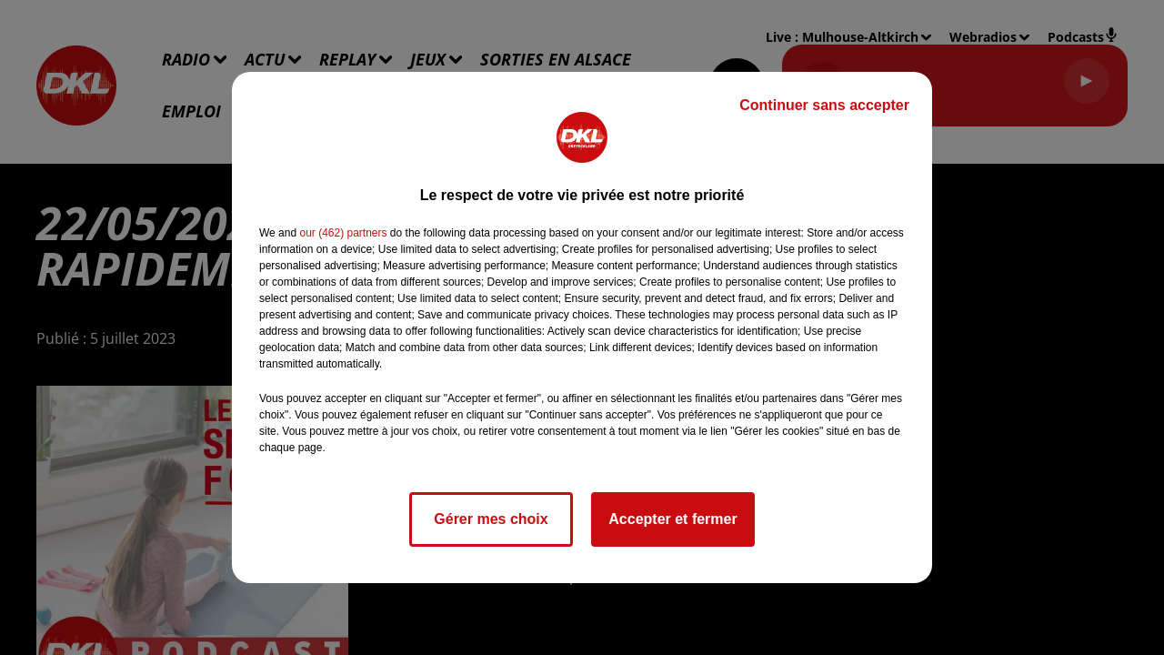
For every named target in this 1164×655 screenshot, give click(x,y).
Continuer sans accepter (824, 105)
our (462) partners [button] (342, 233)
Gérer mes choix (490, 519)
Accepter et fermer (672, 519)
